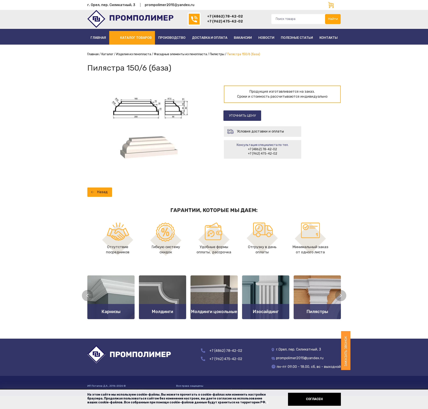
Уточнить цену (244, 115)
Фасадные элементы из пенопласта (180, 54)
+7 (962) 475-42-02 (225, 21)
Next (340, 295)
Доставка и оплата (209, 38)
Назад (102, 192)
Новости (266, 38)
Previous (87, 295)
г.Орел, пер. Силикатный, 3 (296, 349)
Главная (98, 38)
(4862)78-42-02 (194, 19)
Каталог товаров (136, 38)
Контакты (328, 38)
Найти (333, 19)
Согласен (314, 399)
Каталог (107, 54)
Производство (172, 38)
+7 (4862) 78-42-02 (225, 16)
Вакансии (243, 38)
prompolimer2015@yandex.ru (169, 5)
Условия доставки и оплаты (260, 131)
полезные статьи (297, 38)
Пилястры (217, 54)
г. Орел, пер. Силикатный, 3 (111, 5)
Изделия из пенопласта (133, 54)
